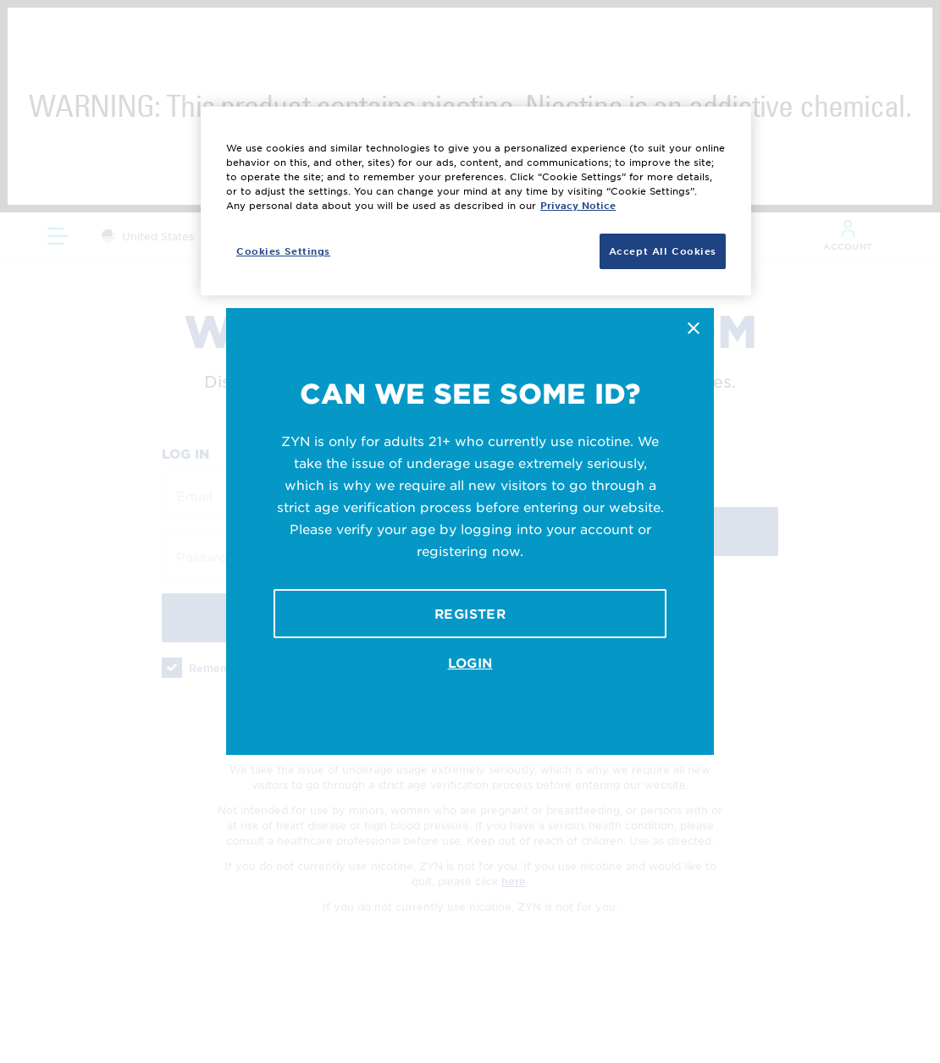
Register (470, 613)
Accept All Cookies (662, 250)
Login (470, 662)
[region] (476, 201)
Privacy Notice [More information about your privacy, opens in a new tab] (578, 205)
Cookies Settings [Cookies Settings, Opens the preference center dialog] (283, 250)
